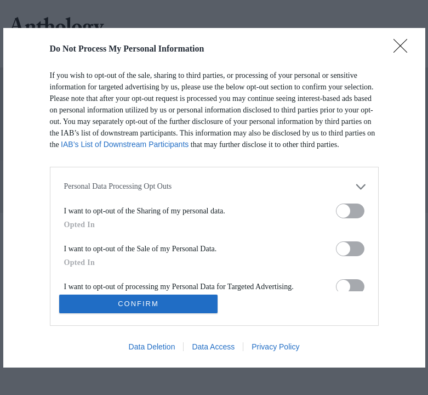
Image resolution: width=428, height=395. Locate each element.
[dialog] (214, 198)
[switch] (350, 211)
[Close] (403, 49)
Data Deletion (152, 346)
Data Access (213, 346)
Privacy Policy (275, 346)
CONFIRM (138, 304)
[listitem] (214, 187)
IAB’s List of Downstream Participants (125, 144)
